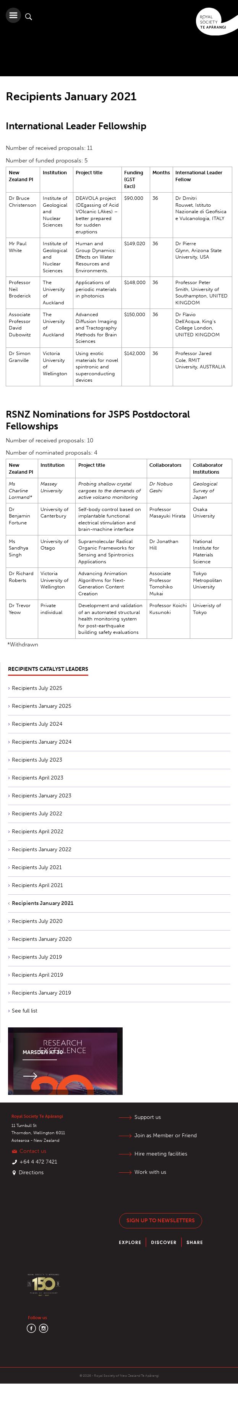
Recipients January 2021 (42, 903)
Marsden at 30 (43, 1052)
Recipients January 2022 (41, 849)
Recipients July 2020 (37, 921)
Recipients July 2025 (37, 688)
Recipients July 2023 (37, 760)
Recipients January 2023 (41, 795)
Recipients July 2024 (37, 724)
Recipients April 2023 (37, 778)
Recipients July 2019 (37, 957)
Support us (147, 1117)
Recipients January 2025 (41, 706)
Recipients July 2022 (37, 813)
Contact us (32, 1151)
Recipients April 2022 (37, 831)
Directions (31, 1172)
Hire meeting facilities (160, 1154)
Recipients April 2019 (37, 975)
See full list (24, 1011)
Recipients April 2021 (37, 885)
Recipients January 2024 (41, 742)
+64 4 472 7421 (38, 1162)
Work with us (150, 1172)
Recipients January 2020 (42, 939)
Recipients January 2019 (41, 993)
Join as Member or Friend (165, 1135)
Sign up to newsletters (160, 1220)
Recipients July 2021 (37, 867)
